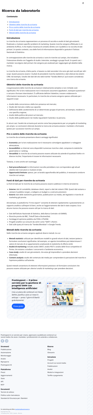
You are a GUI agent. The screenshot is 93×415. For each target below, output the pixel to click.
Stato (3, 378)
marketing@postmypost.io (22, 409)
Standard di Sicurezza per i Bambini (14, 398)
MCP (2, 385)
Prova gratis (18, 306)
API (2, 381)
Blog (49, 349)
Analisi (3, 359)
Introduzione (14, 22)
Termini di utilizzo (7, 392)
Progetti (50, 360)
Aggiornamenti (6, 375)
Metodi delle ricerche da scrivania (22, 33)
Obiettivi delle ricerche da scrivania (23, 24)
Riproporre (5, 362)
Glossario (51, 352)
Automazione (6, 352)
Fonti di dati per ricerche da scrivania (24, 30)
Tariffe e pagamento (55, 375)
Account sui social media (56, 363)
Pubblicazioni (52, 366)
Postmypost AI (6, 365)
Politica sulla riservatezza (10, 395)
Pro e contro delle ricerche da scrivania (24, 27)
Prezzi (3, 372)
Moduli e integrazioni (55, 372)
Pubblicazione (6, 349)
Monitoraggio (6, 355)
